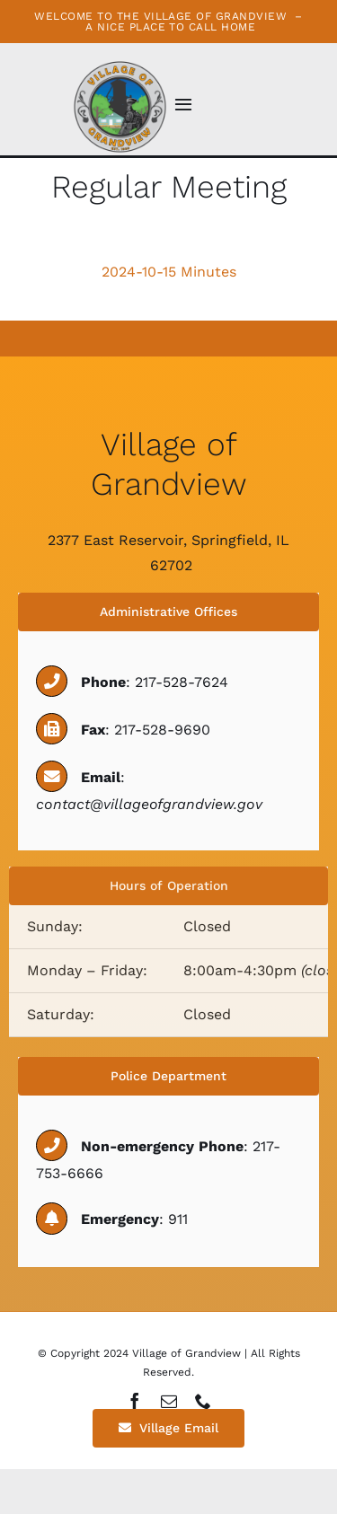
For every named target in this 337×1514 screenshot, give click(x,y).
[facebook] (135, 1401)
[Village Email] (169, 1428)
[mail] (169, 1401)
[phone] (203, 1401)
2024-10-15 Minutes (169, 271)
